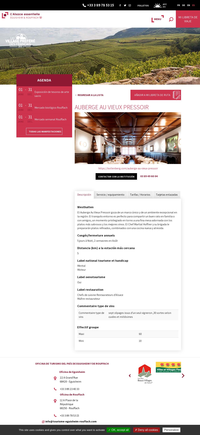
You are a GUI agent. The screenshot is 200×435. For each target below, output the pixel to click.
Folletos (143, 5)
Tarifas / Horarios (140, 194)
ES (193, 5)
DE (183, 5)
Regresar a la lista (90, 95)
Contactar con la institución (116, 176)
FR (178, 5)
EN (188, 5)
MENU (157, 19)
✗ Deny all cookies (146, 429)
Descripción (84, 194)
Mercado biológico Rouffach (51, 107)
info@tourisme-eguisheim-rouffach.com (71, 421)
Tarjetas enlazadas (167, 194)
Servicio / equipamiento (110, 194)
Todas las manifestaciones (45, 131)
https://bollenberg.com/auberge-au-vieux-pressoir (128, 168)
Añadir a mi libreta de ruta (152, 95)
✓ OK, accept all (118, 429)
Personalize (171, 429)
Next (182, 374)
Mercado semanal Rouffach (50, 119)
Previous (129, 374)
